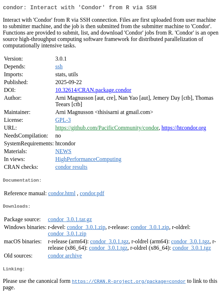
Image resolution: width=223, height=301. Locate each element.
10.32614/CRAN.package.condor (93, 91)
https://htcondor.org (183, 129)
